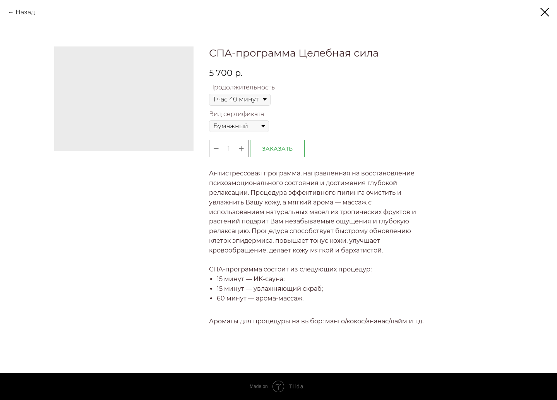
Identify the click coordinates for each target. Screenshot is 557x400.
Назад (25, 12)
